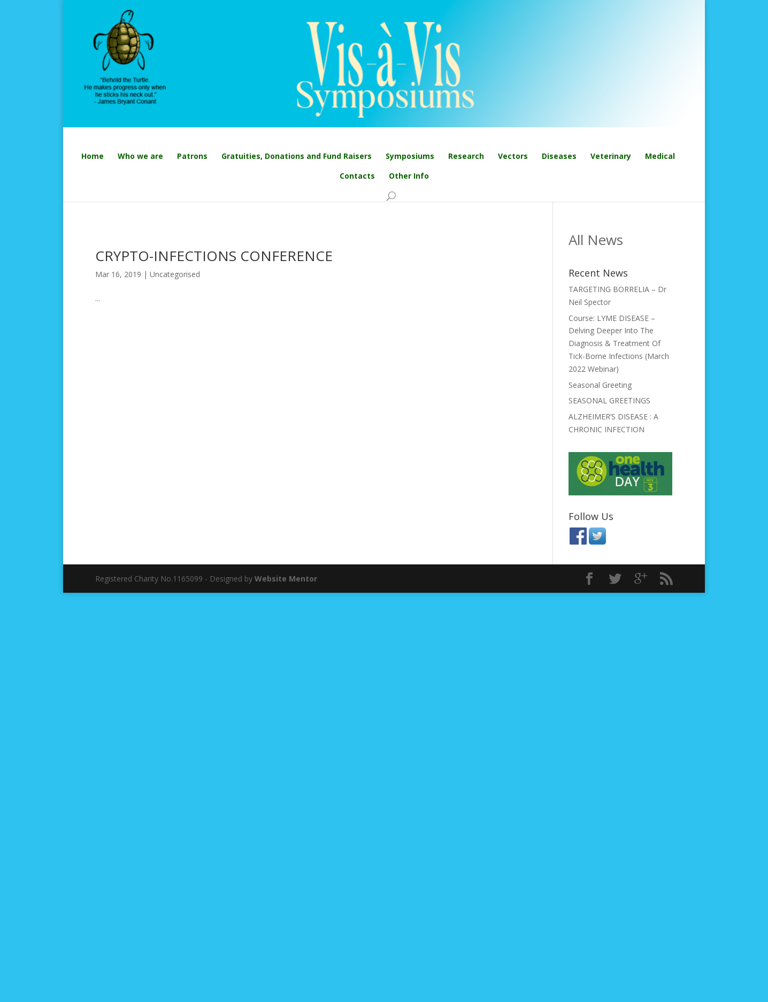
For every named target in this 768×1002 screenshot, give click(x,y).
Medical (660, 156)
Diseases (559, 156)
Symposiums (410, 156)
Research (466, 156)
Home (92, 156)
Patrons (192, 156)
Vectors (513, 156)
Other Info (409, 176)
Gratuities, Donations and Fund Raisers (296, 156)
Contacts (357, 176)
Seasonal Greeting (600, 385)
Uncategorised (175, 274)
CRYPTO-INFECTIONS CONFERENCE (214, 255)
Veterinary (610, 156)
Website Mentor (286, 578)
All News (596, 239)
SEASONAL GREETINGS (609, 400)
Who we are (140, 156)
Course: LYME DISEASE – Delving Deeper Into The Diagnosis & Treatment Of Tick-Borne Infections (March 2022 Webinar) (619, 343)
